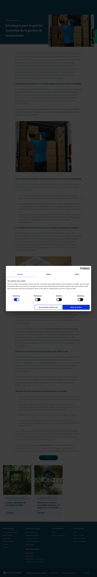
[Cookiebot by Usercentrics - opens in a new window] (81, 268)
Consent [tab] (20, 274)
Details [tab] (48, 274)
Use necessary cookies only (48, 307)
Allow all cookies (76, 307)
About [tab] (77, 274)
